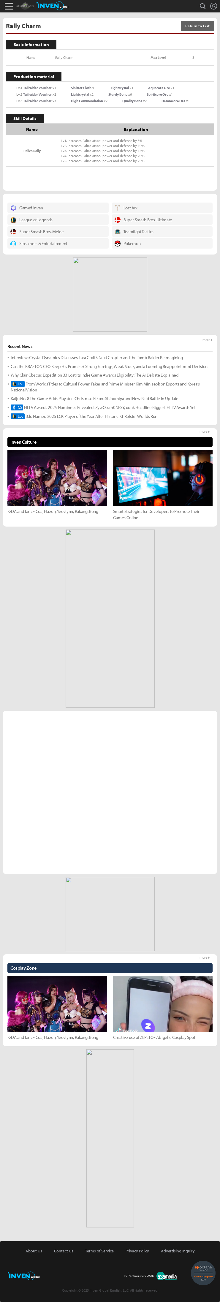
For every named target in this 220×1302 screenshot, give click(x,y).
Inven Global (52, 6)
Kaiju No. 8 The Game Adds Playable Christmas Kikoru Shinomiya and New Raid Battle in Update (94, 398)
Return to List (197, 25)
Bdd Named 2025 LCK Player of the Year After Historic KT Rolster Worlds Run (84, 416)
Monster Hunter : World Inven (35, 6)
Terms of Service (99, 1251)
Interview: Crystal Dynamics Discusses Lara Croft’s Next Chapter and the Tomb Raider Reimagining (97, 357)
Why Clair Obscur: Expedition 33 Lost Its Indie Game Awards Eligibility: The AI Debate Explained (94, 375)
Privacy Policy (137, 1251)
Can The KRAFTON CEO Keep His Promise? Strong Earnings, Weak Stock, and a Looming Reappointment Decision (109, 366)
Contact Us (63, 1251)
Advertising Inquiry (178, 1251)
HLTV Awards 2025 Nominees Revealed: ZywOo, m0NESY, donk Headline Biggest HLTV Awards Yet (103, 407)
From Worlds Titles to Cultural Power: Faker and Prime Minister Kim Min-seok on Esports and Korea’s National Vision (105, 387)
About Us (34, 1251)
